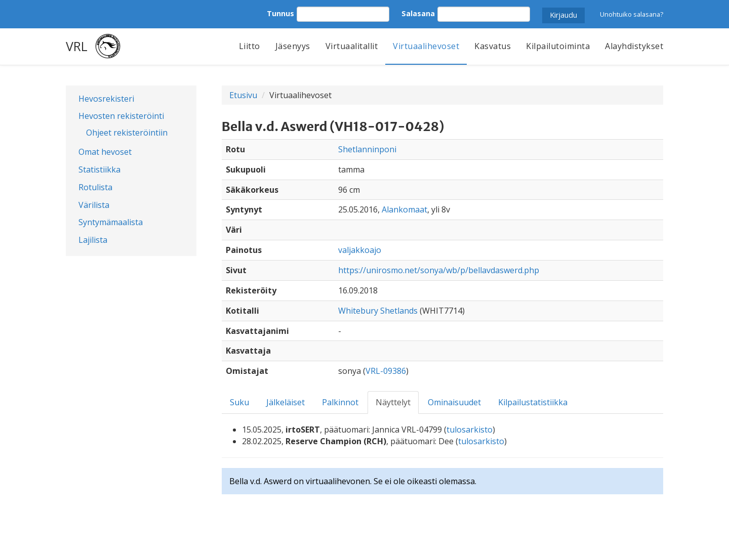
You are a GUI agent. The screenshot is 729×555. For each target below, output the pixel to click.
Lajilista (92, 239)
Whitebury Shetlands (378, 310)
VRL (77, 46)
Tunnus (280, 13)
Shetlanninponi (367, 149)
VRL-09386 (386, 370)
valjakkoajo (359, 249)
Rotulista (95, 187)
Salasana (418, 13)
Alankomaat (404, 209)
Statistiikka (99, 169)
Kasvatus (492, 46)
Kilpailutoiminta (558, 46)
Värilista (93, 204)
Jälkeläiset (285, 402)
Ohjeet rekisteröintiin (127, 132)
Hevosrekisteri (106, 98)
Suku (239, 402)
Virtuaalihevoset (426, 46)
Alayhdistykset (634, 46)
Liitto (249, 46)
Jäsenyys (292, 46)
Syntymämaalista (110, 222)
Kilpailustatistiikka (533, 402)
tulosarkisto (470, 429)
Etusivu (243, 95)
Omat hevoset (105, 151)
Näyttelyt (393, 402)
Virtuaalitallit (352, 46)
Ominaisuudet (454, 402)
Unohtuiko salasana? (631, 14)
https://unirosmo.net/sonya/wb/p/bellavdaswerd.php (438, 270)
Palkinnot (340, 402)
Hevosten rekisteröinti (121, 115)
